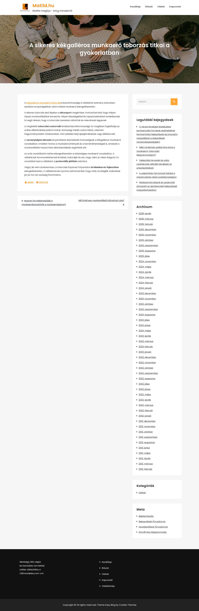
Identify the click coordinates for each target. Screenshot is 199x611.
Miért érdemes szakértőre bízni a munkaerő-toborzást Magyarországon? (155, 151)
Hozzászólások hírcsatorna (153, 526)
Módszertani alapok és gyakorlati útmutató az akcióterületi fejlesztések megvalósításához (156, 186)
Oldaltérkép (108, 586)
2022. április (145, 399)
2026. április (145, 213)
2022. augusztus (147, 378)
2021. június (144, 447)
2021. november (147, 426)
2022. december (147, 357)
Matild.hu (43, 5)
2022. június (144, 389)
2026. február (146, 224)
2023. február (146, 346)
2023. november (147, 298)
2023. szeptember (148, 309)
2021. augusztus (147, 442)
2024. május (145, 266)
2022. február (146, 410)
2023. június (144, 325)
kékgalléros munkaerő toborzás (43, 102)
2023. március (146, 341)
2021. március (146, 463)
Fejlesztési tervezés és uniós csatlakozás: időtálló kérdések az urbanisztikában (154, 164)
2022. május (145, 394)
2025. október (146, 240)
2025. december (147, 229)
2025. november (147, 234)
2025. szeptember (148, 245)
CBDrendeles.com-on (31, 573)
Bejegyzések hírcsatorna (152, 521)
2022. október (146, 368)
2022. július (144, 383)
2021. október (146, 431)
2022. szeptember (148, 373)
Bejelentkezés (146, 516)
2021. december (147, 421)
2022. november (147, 362)
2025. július (144, 256)
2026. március (146, 218)
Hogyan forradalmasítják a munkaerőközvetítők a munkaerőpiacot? (44, 202)
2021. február (145, 469)
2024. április (145, 272)
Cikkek (161, 6)
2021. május (144, 453)
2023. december (147, 293)
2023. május (145, 330)
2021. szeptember (148, 437)
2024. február (146, 282)
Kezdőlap (135, 6)
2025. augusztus (147, 250)
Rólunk (149, 6)
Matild (30, 182)
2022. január (145, 415)
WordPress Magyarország (152, 532)
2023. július (144, 320)
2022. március (146, 405)
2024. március (146, 277)
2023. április (145, 336)
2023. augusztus (147, 314)
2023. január (145, 352)
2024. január (145, 288)
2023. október (146, 304)
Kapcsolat (175, 6)
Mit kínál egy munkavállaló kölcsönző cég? (101, 200)
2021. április (144, 458)
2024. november (147, 261)
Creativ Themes (127, 604)
